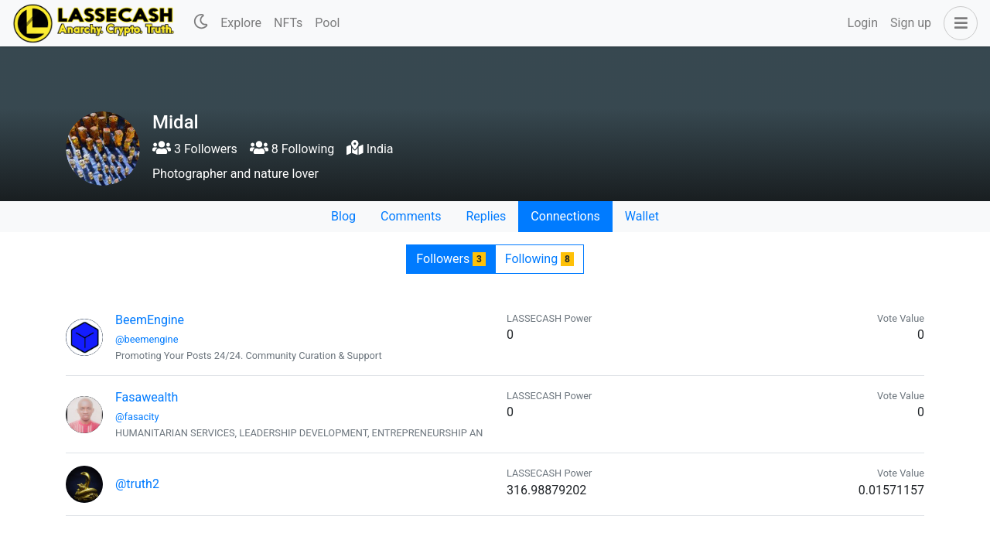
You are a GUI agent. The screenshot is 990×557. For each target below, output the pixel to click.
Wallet (642, 216)
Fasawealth (146, 397)
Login (863, 22)
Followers (450, 258)
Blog (343, 216)
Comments (411, 216)
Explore (240, 22)
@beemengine (146, 339)
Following (539, 258)
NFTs (288, 22)
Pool (327, 22)
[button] (957, 23)
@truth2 (137, 484)
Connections (565, 216)
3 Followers (194, 149)
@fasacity (137, 416)
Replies (486, 216)
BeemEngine (149, 320)
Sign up (910, 22)
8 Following (292, 149)
